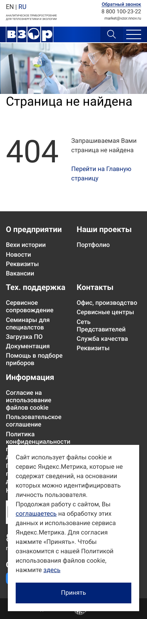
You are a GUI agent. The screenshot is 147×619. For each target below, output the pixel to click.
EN (10, 7)
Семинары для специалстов (28, 323)
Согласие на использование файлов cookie (28, 400)
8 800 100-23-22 (121, 11)
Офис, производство (107, 302)
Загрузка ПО (24, 336)
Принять (73, 592)
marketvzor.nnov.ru (123, 18)
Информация (30, 377)
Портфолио (93, 244)
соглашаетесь (36, 513)
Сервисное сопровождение (29, 306)
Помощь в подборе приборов (34, 359)
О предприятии (34, 229)
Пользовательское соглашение (34, 420)
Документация (28, 346)
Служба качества (102, 338)
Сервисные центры (105, 312)
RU (22, 7)
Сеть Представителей (101, 325)
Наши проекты (104, 229)
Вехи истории (26, 244)
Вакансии (20, 273)
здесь (52, 570)
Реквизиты (22, 264)
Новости (18, 254)
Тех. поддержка (35, 287)
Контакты (95, 287)
